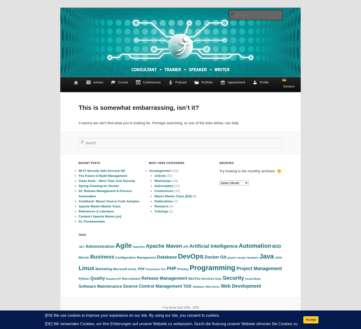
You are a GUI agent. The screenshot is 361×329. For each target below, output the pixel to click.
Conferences (148, 82)
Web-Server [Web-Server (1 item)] (213, 286)
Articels (160, 176)
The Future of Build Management (103, 176)
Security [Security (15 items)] (233, 278)
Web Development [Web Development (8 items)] (241, 286)
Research (161, 206)
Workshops (162, 181)
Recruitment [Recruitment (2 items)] (131, 278)
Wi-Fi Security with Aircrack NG (102, 171)
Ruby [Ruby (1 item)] (218, 278)
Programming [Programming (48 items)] (213, 268)
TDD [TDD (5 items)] (187, 286)
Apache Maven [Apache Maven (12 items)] (164, 246)
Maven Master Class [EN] (173, 196)
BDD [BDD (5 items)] (276, 246)
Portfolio (203, 82)
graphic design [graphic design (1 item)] (236, 257)
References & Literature (96, 211)
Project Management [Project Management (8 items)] (259, 268)
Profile (261, 82)
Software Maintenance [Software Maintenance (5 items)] (100, 286)
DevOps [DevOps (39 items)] (190, 256)
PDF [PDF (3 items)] (141, 269)
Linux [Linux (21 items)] (86, 268)
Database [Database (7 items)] (167, 257)
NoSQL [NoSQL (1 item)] (132, 269)
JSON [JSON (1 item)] (278, 257)
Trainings (161, 211)
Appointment (232, 82)
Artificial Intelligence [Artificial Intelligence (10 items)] (213, 246)
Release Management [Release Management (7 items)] (164, 278)
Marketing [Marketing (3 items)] (103, 269)
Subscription (163, 186)
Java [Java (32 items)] (266, 256)
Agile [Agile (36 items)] (123, 245)
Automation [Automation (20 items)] (255, 245)
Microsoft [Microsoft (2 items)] (120, 269)
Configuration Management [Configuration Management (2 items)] (135, 257)
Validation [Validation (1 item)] (199, 286)
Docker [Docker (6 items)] (212, 257)
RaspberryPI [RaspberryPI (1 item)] (113, 278)
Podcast (177, 82)
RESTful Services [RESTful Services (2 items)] (201, 278)
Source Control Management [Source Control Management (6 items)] (152, 286)
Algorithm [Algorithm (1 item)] (139, 246)
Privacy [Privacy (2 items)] (183, 269)
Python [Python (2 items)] (84, 278)
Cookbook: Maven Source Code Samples (109, 201)
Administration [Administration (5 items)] (99, 246)
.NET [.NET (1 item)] (81, 246)
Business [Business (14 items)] (102, 257)
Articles (94, 82)
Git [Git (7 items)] (223, 257)
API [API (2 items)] (185, 246)
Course (119, 82)
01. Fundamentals (92, 221)
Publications (163, 201)
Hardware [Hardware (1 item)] (252, 257)
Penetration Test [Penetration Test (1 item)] (156, 269)
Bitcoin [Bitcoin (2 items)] (84, 257)
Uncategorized (160, 171)
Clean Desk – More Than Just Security (107, 181)
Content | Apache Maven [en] (100, 216)
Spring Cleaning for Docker (99, 186)
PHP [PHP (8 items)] (171, 268)
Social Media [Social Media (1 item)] (253, 278)
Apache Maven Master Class (100, 206)
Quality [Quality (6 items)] (97, 278)
